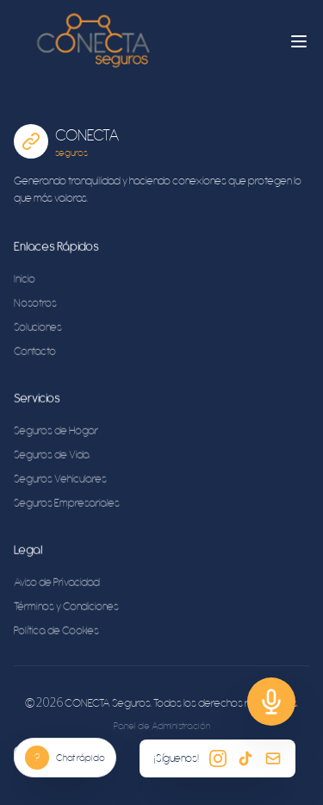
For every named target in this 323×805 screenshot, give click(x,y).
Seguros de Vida (52, 455)
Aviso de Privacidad (57, 583)
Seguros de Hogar (56, 431)
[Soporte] (271, 701)
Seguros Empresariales (67, 503)
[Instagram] (218, 758)
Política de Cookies (56, 631)
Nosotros (35, 303)
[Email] (273, 758)
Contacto (35, 352)
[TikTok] (245, 758)
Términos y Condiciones (66, 607)
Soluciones (38, 328)
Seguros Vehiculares (60, 479)
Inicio (24, 279)
